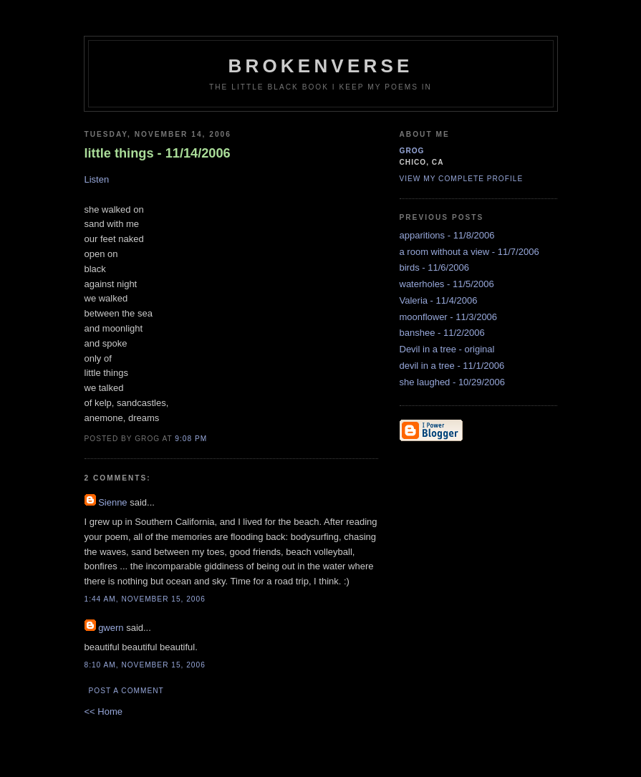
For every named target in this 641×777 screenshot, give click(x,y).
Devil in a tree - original (447, 349)
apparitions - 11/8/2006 (447, 235)
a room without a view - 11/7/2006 (469, 251)
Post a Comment (126, 691)
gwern (110, 627)
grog (412, 151)
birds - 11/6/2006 (435, 267)
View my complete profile (462, 179)
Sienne (112, 502)
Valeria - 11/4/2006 (439, 300)
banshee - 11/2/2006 (442, 332)
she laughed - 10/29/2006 (452, 382)
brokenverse (320, 66)
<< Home (103, 711)
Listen (97, 179)
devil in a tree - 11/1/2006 (452, 365)
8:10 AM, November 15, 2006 (145, 665)
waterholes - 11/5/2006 (447, 284)
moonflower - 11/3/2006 (449, 317)
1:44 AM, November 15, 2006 (145, 599)
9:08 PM (191, 439)
